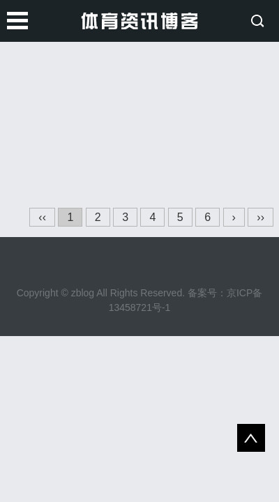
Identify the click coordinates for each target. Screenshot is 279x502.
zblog (82, 292)
